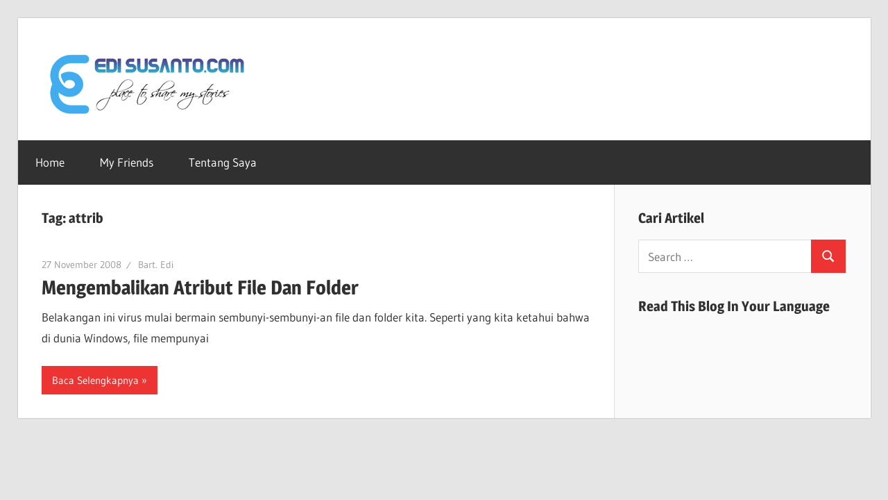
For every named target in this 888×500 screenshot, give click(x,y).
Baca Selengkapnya (95, 380)
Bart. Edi (155, 264)
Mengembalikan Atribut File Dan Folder (200, 287)
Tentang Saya (223, 162)
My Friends (126, 162)
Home (50, 162)
